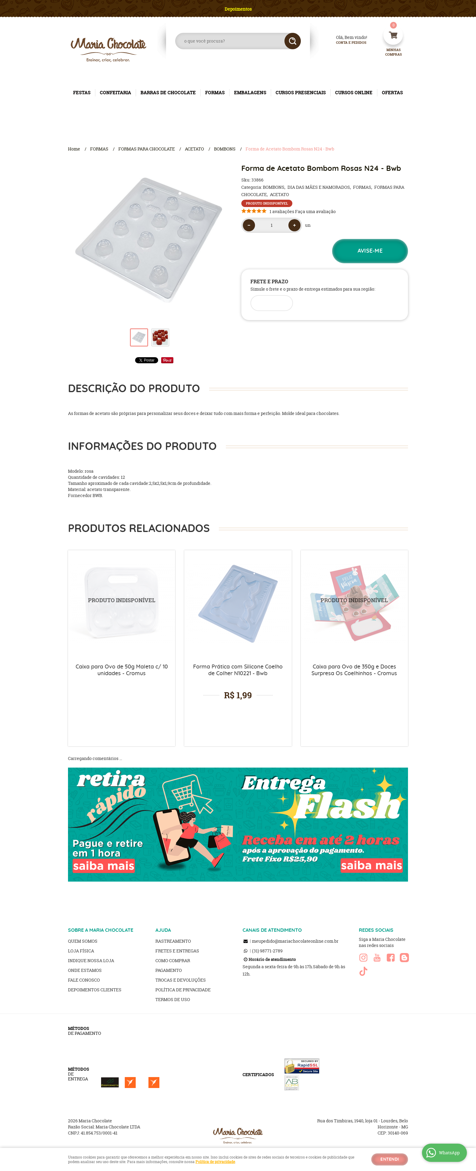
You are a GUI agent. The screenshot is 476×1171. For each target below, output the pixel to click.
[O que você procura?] (292, 41)
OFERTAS (392, 92)
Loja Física (81, 951)
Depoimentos (238, 9)
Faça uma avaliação (315, 211)
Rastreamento (173, 941)
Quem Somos (82, 941)
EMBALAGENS (250, 92)
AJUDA (163, 930)
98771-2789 (267, 951)
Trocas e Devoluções (180, 980)
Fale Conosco (84, 980)
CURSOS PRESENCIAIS (301, 92)
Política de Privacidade (183, 990)
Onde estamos (85, 970)
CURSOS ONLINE (353, 92)
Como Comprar (172, 960)
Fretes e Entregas (177, 951)
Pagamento (168, 970)
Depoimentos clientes (94, 990)
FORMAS (215, 92)
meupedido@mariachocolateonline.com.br (295, 941)
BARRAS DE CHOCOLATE (168, 92)
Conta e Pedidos (346, 42)
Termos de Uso (172, 999)
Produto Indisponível (121, 604)
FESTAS (81, 92)
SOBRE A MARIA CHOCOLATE (100, 930)
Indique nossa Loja (91, 960)
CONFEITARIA (115, 92)
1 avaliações (282, 211)
